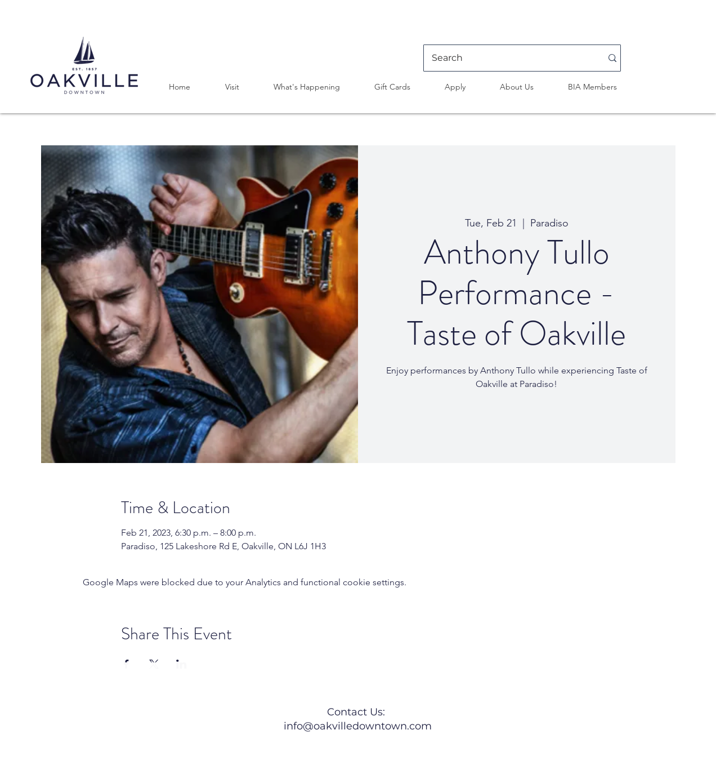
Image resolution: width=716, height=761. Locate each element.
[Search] (508, 58)
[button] (232, 87)
